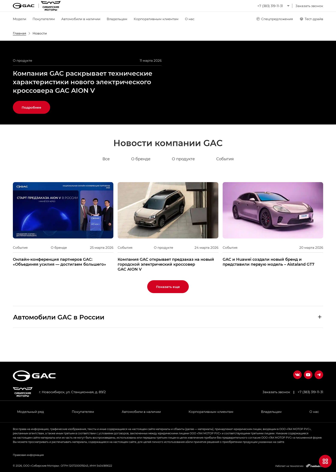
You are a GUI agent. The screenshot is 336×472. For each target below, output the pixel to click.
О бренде (140, 180)
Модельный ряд (30, 411)
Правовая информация (28, 455)
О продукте (183, 180)
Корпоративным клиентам (156, 19)
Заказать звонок (309, 6)
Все (106, 180)
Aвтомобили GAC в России (58, 338)
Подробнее (31, 128)
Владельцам (117, 19)
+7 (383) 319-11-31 (310, 392)
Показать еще (168, 308)
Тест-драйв (311, 19)
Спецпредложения (274, 19)
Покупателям (44, 19)
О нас (189, 19)
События (225, 180)
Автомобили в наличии (80, 19)
